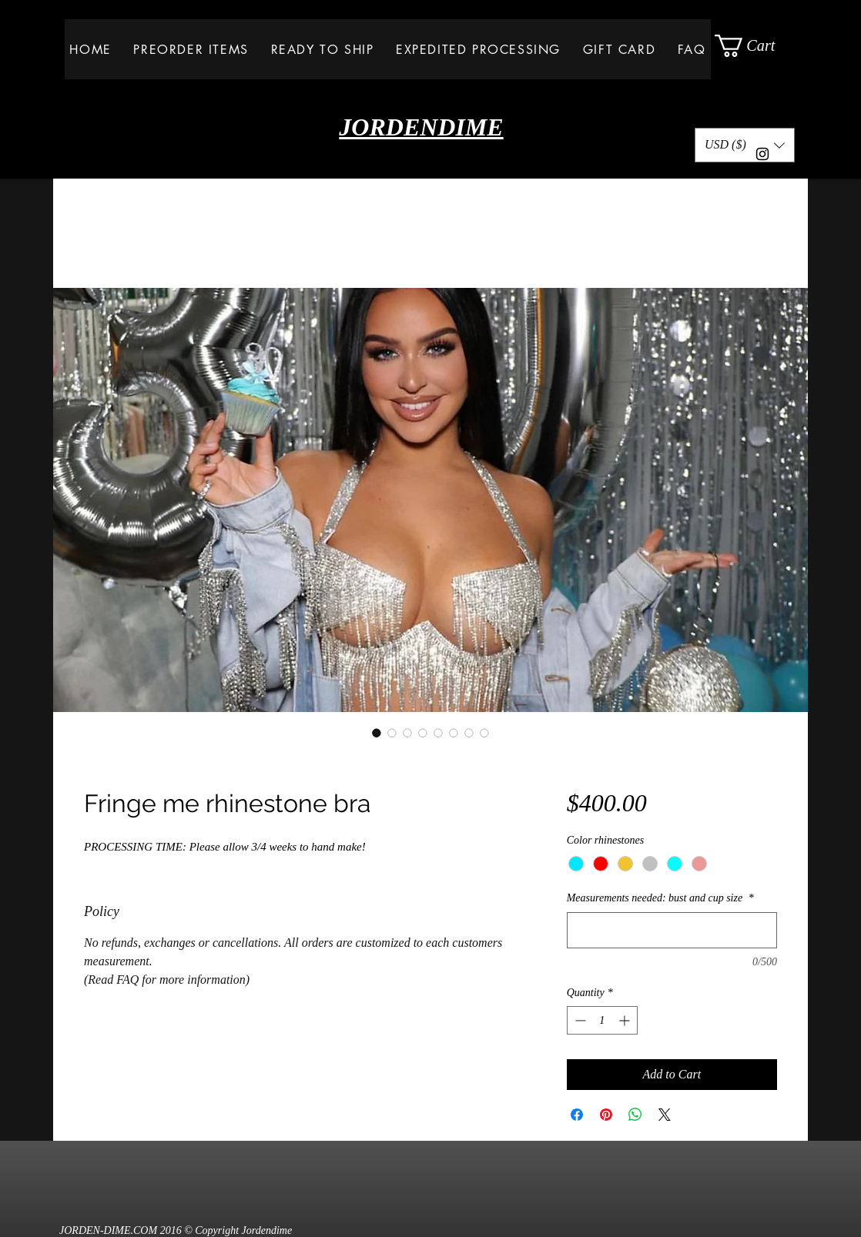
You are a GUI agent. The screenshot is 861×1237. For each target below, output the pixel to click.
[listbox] (745, 145)
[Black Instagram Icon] (762, 153)
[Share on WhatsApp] (635, 1114)
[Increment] (625, 1020)
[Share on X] (664, 1114)
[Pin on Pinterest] (606, 1114)
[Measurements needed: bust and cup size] (672, 930)
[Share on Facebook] (577, 1114)
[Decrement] (578, 1020)
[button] (756, 46)
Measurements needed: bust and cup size (660, 898)
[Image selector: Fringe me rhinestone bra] (376, 733)
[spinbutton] (602, 1020)
